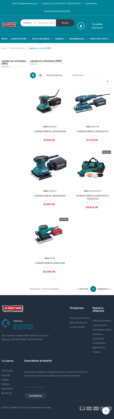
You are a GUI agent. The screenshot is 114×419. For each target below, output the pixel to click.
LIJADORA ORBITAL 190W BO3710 (92, 131)
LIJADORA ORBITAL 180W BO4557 (50, 196)
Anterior (82, 289)
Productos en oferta (80, 318)
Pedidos (5, 379)
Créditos (5, 384)
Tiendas (96, 352)
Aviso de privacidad (102, 329)
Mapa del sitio (99, 347)
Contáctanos (91, 3)
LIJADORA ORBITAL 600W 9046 (50, 263)
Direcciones (7, 388)
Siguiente (105, 289)
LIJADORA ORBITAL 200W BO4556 (50, 131)
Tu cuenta (7, 360)
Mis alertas (6, 393)
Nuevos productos (78, 322)
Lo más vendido (77, 327)
